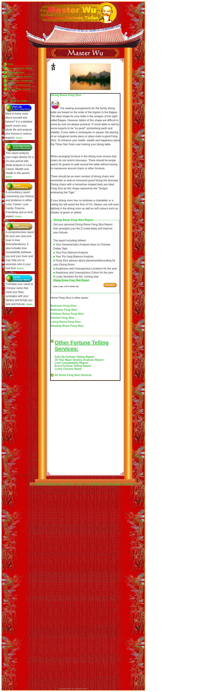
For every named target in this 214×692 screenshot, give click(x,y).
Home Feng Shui (16, 72)
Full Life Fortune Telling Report (74, 356)
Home (11, 64)
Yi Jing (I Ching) (94, 484)
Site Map (128, 484)
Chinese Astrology (45, 484)
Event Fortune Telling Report (73, 365)
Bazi (79, 484)
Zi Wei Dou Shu (66, 484)
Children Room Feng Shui (67, 313)
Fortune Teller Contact (19, 89)
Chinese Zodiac (113, 484)
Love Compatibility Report (71, 362)
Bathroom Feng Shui (64, 309)
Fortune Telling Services (20, 76)
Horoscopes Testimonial (20, 80)
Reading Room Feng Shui (67, 325)
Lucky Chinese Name (68, 368)
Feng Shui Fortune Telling (90, 76)
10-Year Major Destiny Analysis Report (79, 359)
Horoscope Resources (19, 85)
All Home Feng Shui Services (73, 375)
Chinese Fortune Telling (20, 68)
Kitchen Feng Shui (62, 317)
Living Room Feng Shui (66, 321)
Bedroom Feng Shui (63, 305)
